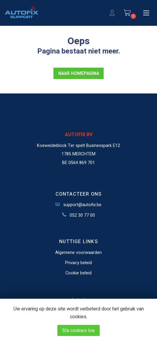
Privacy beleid (78, 263)
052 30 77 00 (78, 215)
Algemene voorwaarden (78, 252)
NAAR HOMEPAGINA (78, 73)
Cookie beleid (78, 273)
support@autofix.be (78, 205)
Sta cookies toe (78, 330)
